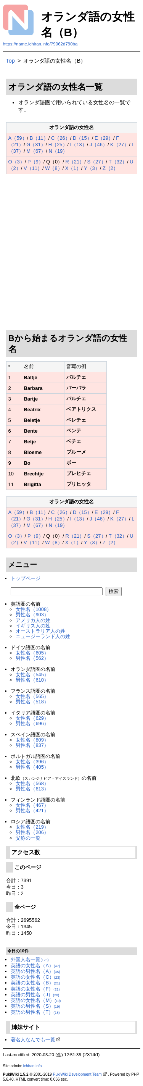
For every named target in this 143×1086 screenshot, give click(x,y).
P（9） (35, 162)
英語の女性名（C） (35, 977)
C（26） (60, 138)
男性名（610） (32, 680)
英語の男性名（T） (35, 1012)
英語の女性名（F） (35, 989)
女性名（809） (32, 740)
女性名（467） (32, 805)
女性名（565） (32, 696)
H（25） (57, 144)
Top (10, 61)
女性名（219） (32, 827)
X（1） (73, 168)
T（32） (118, 162)
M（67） (36, 151)
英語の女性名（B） (35, 983)
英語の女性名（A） (35, 965)
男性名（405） (32, 767)
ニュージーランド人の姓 (43, 636)
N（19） (58, 151)
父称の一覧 (28, 838)
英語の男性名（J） (35, 994)
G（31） (35, 144)
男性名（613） (32, 789)
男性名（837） (32, 745)
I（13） (78, 144)
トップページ (25, 578)
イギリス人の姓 (33, 626)
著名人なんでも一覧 (33, 1039)
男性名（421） (32, 810)
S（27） (96, 162)
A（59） (17, 138)
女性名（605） (32, 653)
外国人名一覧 (29, 959)
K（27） (119, 144)
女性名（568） (32, 783)
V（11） (33, 168)
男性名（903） (32, 614)
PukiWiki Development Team (77, 1074)
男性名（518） (32, 702)
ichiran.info (32, 1066)
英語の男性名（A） (35, 971)
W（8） (53, 168)
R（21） (75, 162)
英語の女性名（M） (36, 1000)
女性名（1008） (33, 609)
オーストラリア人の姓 (40, 631)
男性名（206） (32, 832)
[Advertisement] (71, 252)
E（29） (104, 138)
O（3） (16, 162)
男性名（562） (32, 658)
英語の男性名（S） (35, 1006)
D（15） (82, 138)
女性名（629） (32, 718)
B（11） (39, 138)
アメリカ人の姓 (33, 620)
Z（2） (110, 168)
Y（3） (92, 168)
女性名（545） (32, 674)
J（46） (99, 144)
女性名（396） (32, 761)
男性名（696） (32, 723)
